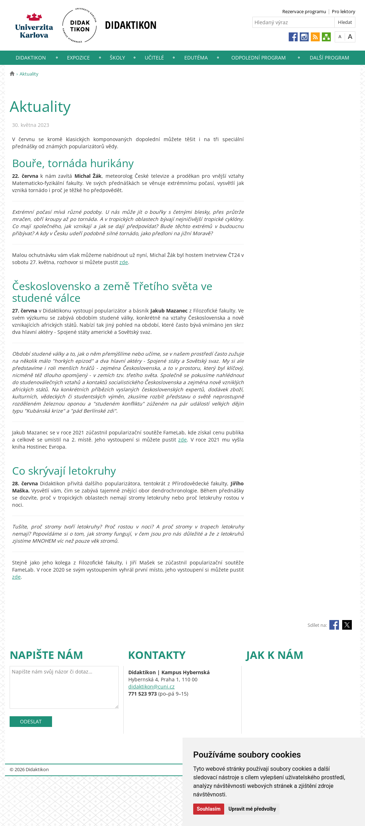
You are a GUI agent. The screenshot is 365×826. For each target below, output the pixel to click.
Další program (329, 57)
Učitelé (154, 57)
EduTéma (196, 57)
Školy (117, 57)
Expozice (78, 57)
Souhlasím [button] (209, 809)
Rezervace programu (304, 11)
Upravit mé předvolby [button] (252, 809)
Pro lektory (343, 11)
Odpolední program (258, 57)
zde (123, 262)
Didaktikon (31, 57)
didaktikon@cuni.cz (151, 686)
